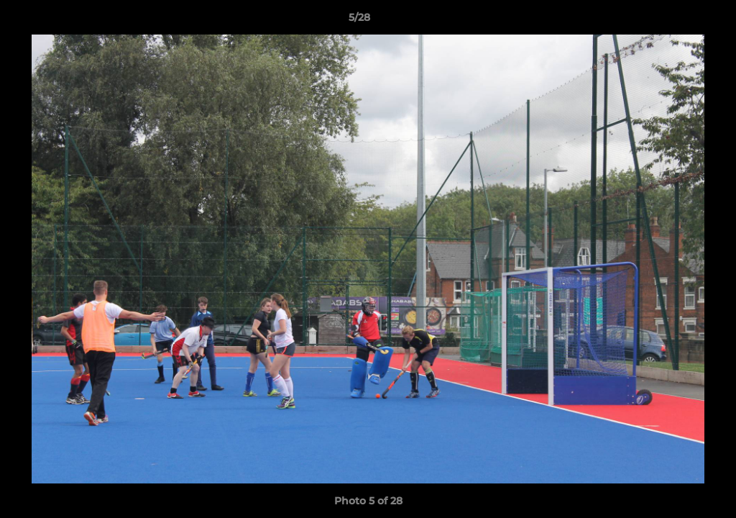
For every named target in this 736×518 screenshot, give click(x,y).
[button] (675, 20)
